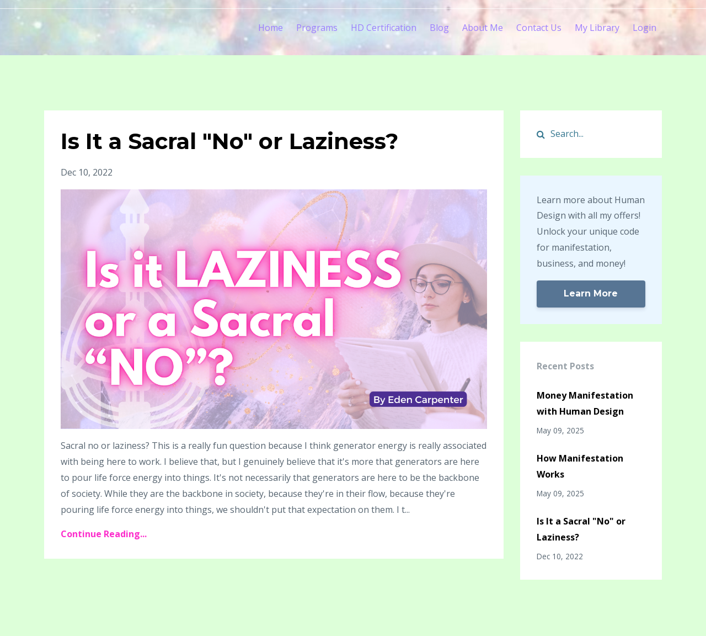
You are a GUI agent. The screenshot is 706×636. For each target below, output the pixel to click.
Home (270, 28)
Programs (317, 28)
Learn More (591, 293)
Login (644, 28)
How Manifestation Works (580, 466)
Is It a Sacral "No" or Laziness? (229, 141)
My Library (597, 28)
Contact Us (538, 28)
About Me (482, 28)
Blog (439, 28)
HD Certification (383, 28)
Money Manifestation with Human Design (585, 403)
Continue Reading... (104, 534)
